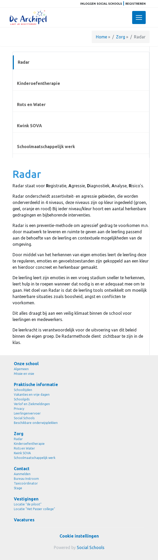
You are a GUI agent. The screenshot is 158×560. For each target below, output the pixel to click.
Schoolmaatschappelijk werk (46, 146)
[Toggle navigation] (139, 17)
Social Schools (24, 418)
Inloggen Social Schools (101, 3)
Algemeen (21, 369)
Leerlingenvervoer (27, 413)
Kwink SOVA (29, 125)
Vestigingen (26, 499)
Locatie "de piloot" (28, 504)
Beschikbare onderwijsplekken (36, 422)
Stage (18, 488)
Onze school (26, 363)
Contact (22, 468)
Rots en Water (31, 104)
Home (101, 36)
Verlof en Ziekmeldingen (32, 404)
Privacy (19, 408)
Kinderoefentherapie (38, 83)
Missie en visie (24, 373)
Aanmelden (22, 474)
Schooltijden (23, 390)
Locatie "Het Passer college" (34, 509)
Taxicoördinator (26, 483)
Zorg (120, 36)
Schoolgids (22, 399)
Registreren (135, 3)
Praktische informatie (36, 384)
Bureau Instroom (26, 478)
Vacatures (24, 519)
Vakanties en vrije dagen (32, 394)
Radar (24, 62)
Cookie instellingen (79, 536)
